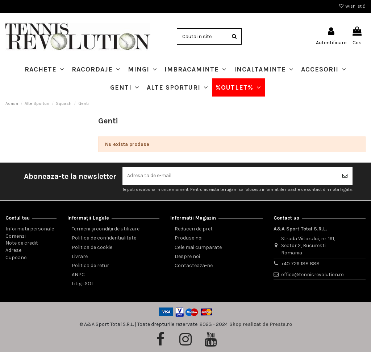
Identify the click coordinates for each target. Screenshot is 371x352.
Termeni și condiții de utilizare (105, 229)
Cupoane (15, 257)
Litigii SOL (83, 284)
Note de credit (21, 243)
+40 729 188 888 (300, 264)
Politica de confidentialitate (104, 238)
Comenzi (15, 236)
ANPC (78, 274)
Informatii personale (29, 229)
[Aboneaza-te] (345, 176)
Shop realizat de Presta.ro (260, 324)
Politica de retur (90, 265)
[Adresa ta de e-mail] (229, 176)
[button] (44, 69)
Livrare (80, 256)
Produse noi (189, 238)
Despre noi (187, 256)
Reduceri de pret (194, 229)
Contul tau (17, 218)
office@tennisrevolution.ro (312, 274)
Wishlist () (352, 6)
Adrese (13, 250)
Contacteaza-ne (194, 265)
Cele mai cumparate (198, 247)
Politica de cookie (92, 247)
